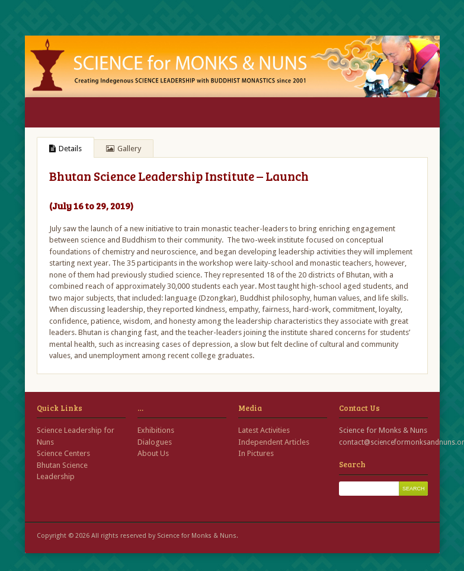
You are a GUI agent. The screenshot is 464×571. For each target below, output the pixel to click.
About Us (153, 453)
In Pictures (256, 453)
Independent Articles (273, 442)
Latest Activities (264, 430)
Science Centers (63, 453)
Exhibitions (155, 430)
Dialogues (154, 442)
